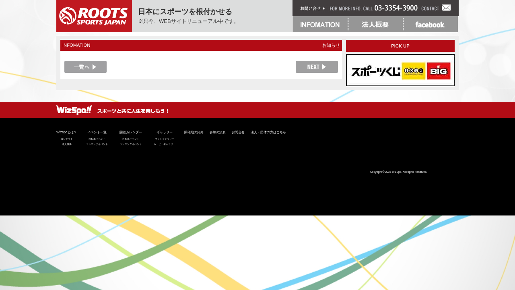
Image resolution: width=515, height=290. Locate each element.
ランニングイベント (97, 144)
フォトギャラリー (164, 139)
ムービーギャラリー (164, 144)
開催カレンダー (130, 132)
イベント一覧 (97, 132)
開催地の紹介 (194, 132)
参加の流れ (218, 132)
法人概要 (67, 144)
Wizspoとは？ (66, 132)
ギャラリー (165, 132)
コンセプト (67, 139)
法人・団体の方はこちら (268, 132)
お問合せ (238, 132)
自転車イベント (97, 139)
